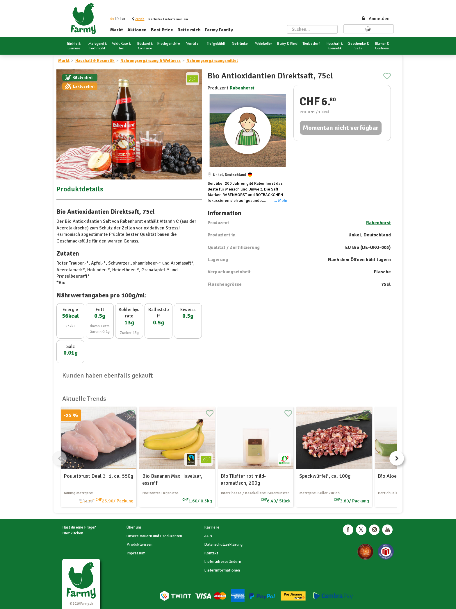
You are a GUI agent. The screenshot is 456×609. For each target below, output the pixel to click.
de (112, 19)
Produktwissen (139, 544)
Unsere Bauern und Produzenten (154, 535)
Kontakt (211, 553)
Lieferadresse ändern (222, 561)
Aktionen (137, 30)
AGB (208, 535)
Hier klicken (72, 533)
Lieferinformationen (222, 570)
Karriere (211, 527)
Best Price (162, 30)
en (123, 19)
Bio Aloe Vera (393, 476)
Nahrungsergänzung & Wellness (150, 60)
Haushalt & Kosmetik (95, 60)
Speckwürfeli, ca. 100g (324, 476)
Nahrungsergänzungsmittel (212, 60)
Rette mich (189, 30)
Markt (116, 30)
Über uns (134, 527)
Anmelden (375, 18)
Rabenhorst (242, 88)
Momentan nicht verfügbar (341, 128)
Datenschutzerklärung (223, 544)
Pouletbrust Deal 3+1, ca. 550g (98, 476)
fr (118, 19)
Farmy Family (219, 30)
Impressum (136, 553)
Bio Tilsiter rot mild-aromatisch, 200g (243, 479)
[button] (139, 19)
